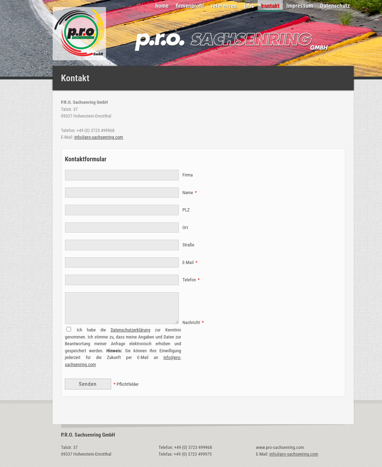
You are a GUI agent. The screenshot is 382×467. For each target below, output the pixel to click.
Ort (185, 227)
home (162, 5)
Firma (187, 175)
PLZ (185, 209)
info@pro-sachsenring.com (98, 137)
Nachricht (193, 322)
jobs (249, 5)
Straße (188, 244)
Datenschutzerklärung (130, 330)
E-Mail (189, 262)
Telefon (191, 279)
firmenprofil (190, 5)
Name (189, 192)
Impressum (299, 5)
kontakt (270, 5)
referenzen (224, 5)
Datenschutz (335, 5)
